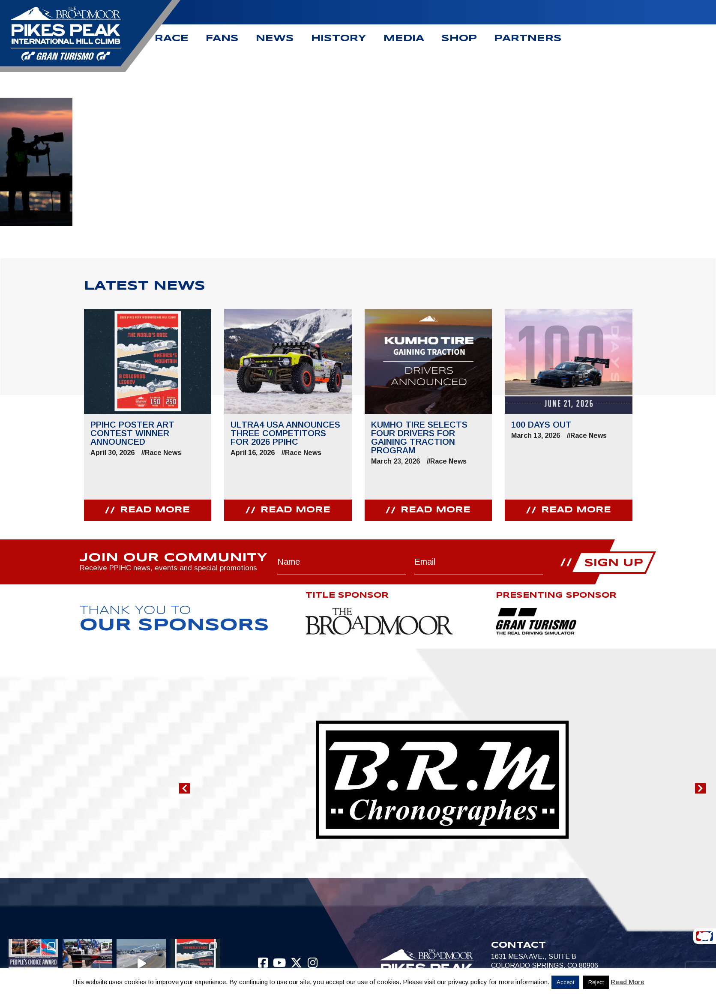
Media (403, 38)
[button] (184, 788)
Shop (459, 38)
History (338, 38)
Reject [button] (596, 982)
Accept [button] (565, 982)
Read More (627, 981)
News (275, 38)
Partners (528, 38)
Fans (222, 38)
